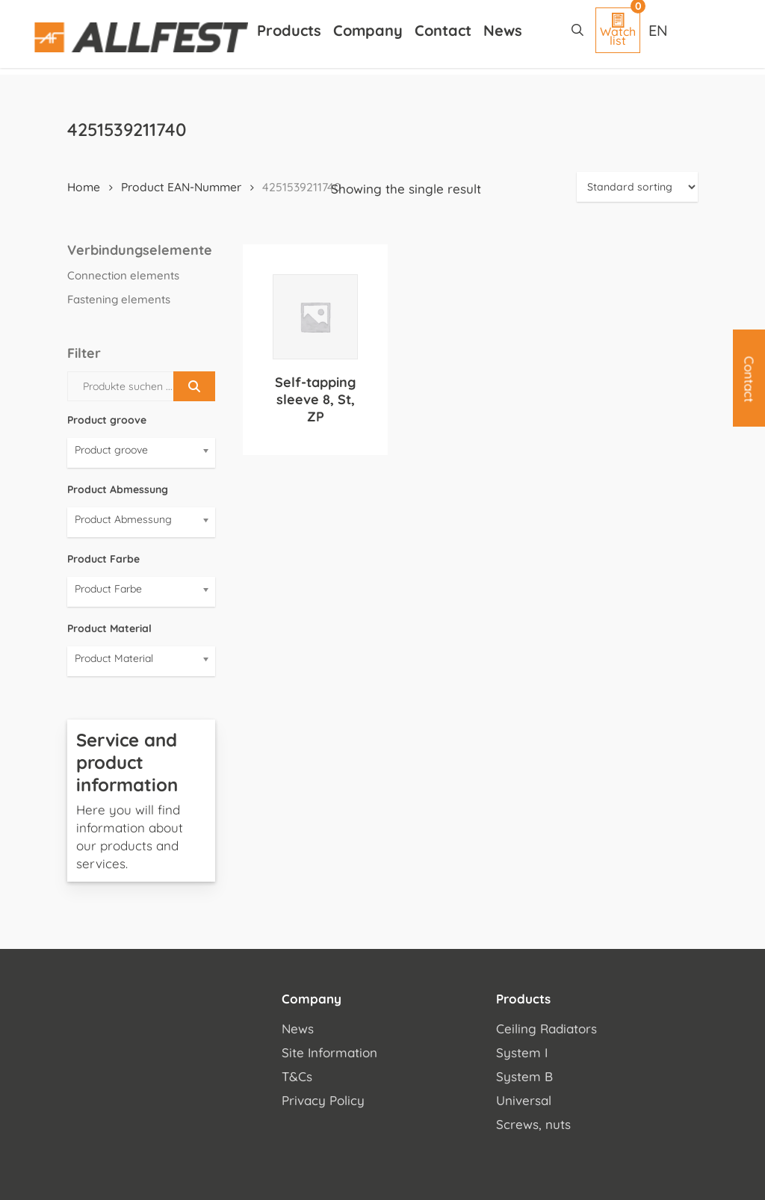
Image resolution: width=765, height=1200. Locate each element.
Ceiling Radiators (546, 1028)
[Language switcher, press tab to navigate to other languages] (659, 30)
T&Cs (297, 1076)
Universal (523, 1100)
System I (522, 1052)
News (298, 1028)
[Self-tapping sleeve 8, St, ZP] (315, 316)
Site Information (329, 1052)
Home (83, 186)
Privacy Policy (323, 1100)
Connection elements (123, 275)
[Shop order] (637, 187)
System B (524, 1076)
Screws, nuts (533, 1124)
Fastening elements (118, 299)
